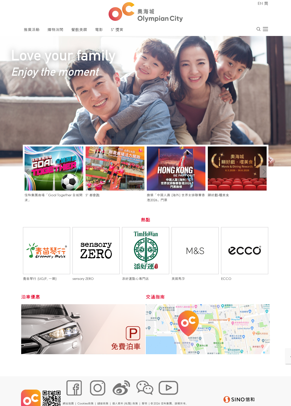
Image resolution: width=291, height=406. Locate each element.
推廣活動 (32, 30)
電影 (99, 30)
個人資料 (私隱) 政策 (126, 393)
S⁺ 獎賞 (117, 30)
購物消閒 (55, 30)
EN (260, 3)
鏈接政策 (104, 393)
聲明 (145, 393)
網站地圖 (69, 393)
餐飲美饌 (79, 30)
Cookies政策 (87, 393)
